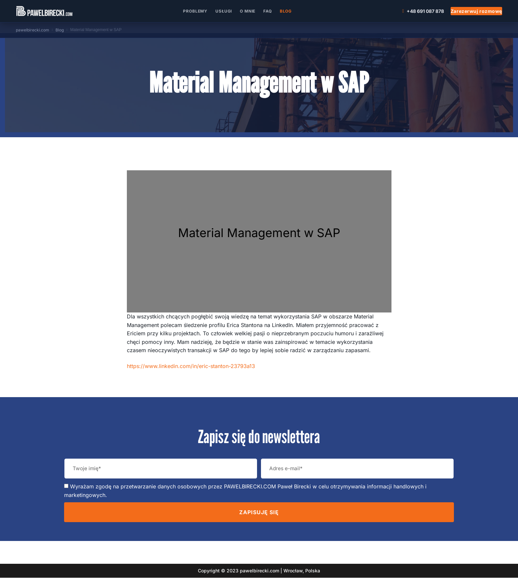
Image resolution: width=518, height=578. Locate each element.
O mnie (247, 11)
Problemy (195, 11)
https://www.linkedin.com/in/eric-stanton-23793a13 (191, 366)
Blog (286, 11)
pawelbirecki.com (32, 29)
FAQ (267, 11)
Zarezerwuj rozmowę (476, 11)
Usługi (223, 11)
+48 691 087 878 (423, 11)
